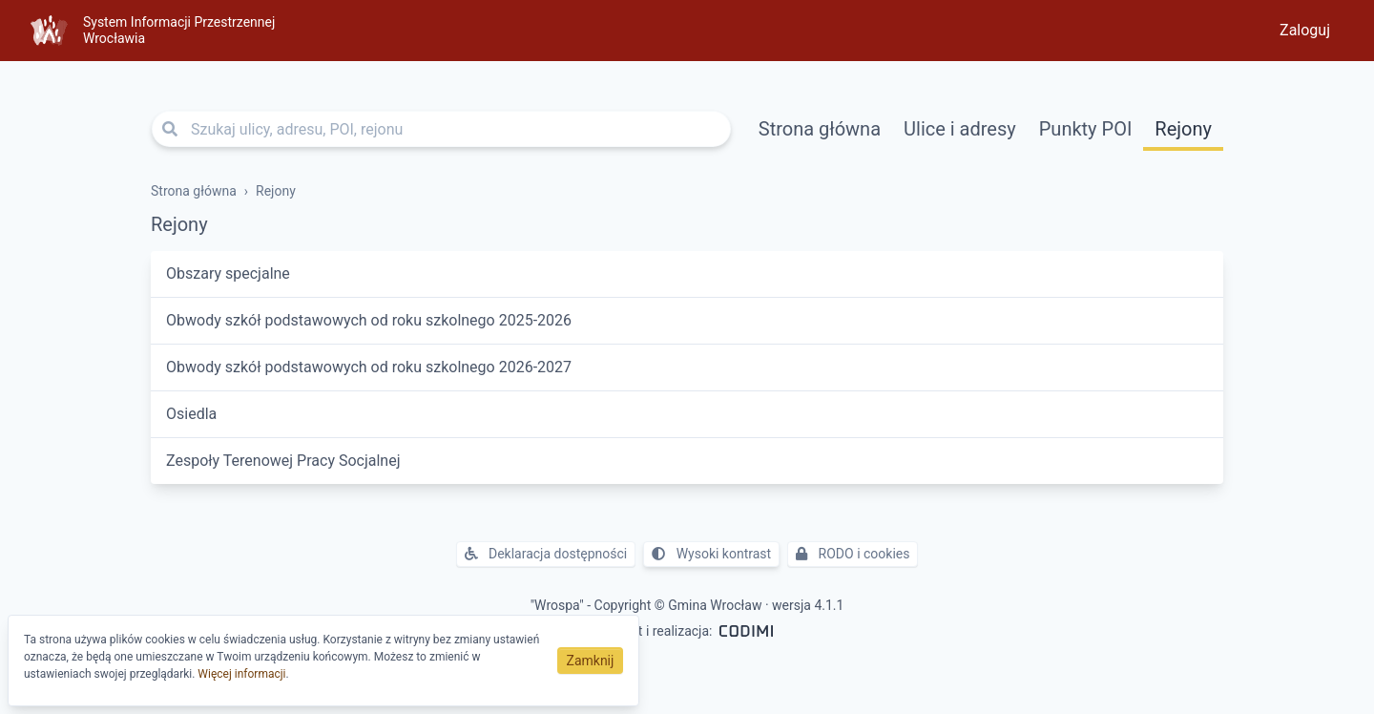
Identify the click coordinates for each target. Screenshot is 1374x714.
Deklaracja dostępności (546, 553)
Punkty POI (1086, 128)
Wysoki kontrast (711, 553)
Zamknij (590, 660)
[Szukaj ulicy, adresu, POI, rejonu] (441, 129)
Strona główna (820, 128)
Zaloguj (1305, 30)
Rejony (1183, 128)
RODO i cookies (852, 553)
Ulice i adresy (960, 128)
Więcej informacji (241, 674)
